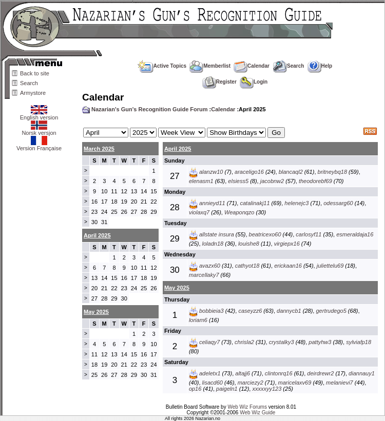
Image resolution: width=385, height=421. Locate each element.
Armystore (33, 93)
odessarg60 (338, 203)
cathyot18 (247, 266)
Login (253, 82)
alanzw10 (211, 172)
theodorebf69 (315, 181)
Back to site (34, 73)
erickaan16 (288, 266)
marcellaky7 (204, 275)
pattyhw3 (320, 342)
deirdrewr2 (320, 373)
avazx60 (209, 266)
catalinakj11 (255, 203)
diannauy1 (362, 373)
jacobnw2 (272, 181)
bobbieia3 (211, 311)
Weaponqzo (239, 212)
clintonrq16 (279, 373)
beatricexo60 (265, 234)
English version (39, 115)
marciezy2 (250, 382)
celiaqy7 (209, 342)
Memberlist (209, 66)
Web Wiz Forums (247, 407)
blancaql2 (291, 172)
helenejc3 (296, 203)
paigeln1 (227, 389)
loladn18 (213, 243)
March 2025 (99, 149)
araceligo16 (249, 172)
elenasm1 (201, 181)
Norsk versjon (39, 130)
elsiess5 (238, 181)
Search (29, 83)
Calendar (252, 66)
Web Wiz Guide (257, 412)
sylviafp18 (358, 342)
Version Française (39, 145)
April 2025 (177, 149)
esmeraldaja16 (354, 234)
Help (320, 66)
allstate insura (216, 234)
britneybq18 (333, 172)
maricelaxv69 (295, 382)
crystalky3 (281, 342)
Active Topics (162, 66)
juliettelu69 (330, 266)
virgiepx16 (287, 243)
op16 (195, 389)
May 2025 (176, 288)
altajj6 (242, 373)
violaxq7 (199, 212)
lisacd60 (212, 382)
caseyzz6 (250, 311)
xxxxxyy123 (266, 389)
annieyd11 (212, 203)
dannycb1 (289, 311)
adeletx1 (210, 373)
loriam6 (198, 320)
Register (219, 82)
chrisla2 (244, 342)
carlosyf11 (308, 234)
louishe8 (248, 243)
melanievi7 (339, 382)
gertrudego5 (331, 311)
